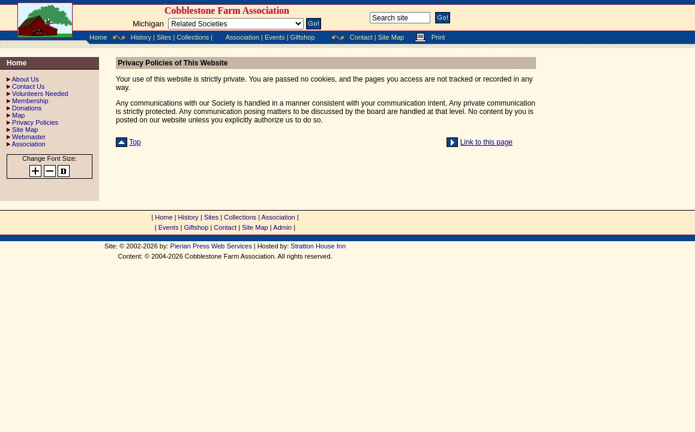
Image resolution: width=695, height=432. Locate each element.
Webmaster (29, 136)
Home (98, 37)
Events (275, 37)
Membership (30, 100)
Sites (164, 37)
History (141, 37)
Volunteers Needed (40, 93)
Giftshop (302, 37)
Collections (192, 37)
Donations (27, 108)
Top (134, 142)
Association (242, 37)
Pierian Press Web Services (211, 246)
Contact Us (28, 86)
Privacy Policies (35, 122)
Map (18, 115)
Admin (282, 227)
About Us (24, 79)
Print (438, 37)
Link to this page (486, 142)
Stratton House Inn (318, 246)
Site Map (391, 37)
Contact (361, 37)
